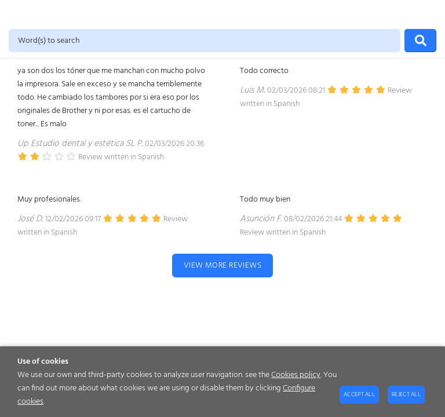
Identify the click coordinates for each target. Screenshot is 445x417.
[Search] (420, 40)
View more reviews (222, 265)
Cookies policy (295, 375)
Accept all (359, 394)
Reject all (406, 394)
